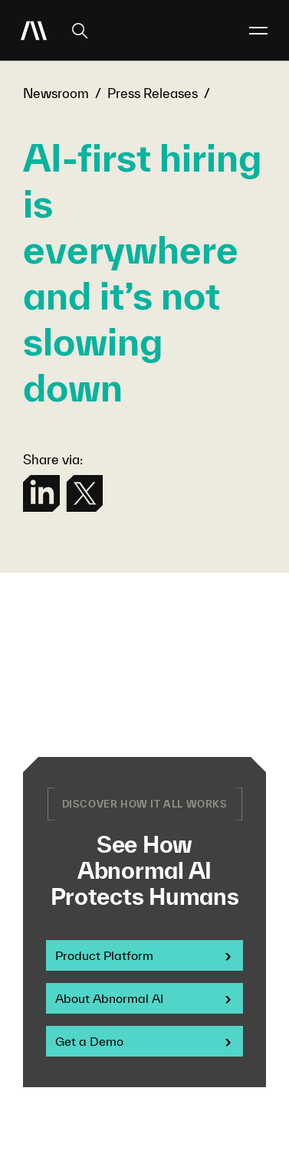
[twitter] (84, 493)
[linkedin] (41, 493)
